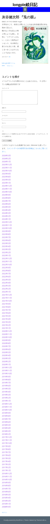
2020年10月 (7, 337)
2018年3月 (6, 431)
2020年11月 (7, 334)
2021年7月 (6, 310)
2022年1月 (6, 291)
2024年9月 (6, 195)
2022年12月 (7, 258)
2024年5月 (6, 207)
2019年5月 (6, 388)
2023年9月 (6, 231)
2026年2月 (6, 158)
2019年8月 (6, 379)
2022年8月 (6, 270)
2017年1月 (6, 470)
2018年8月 (6, 416)
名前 (4, 108)
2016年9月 (6, 482)
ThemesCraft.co (41, 520)
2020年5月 (6, 352)
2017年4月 (6, 461)
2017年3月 (6, 464)
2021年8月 (6, 307)
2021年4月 (6, 319)
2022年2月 (6, 288)
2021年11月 (7, 298)
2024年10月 (7, 192)
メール (5, 115)
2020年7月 (6, 346)
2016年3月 (6, 500)
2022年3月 (6, 285)
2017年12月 (7, 437)
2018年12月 (7, 404)
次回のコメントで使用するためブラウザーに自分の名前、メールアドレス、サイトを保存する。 (25, 135)
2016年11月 (7, 476)
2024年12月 (7, 186)
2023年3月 (6, 249)
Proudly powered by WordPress (13, 520)
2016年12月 (7, 473)
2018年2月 (6, 434)
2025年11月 (7, 167)
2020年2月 (6, 361)
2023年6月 (6, 240)
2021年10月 (7, 301)
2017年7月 (6, 452)
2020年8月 (6, 343)
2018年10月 (7, 410)
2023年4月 (6, 246)
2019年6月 (6, 385)
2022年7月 (6, 273)
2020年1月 (6, 364)
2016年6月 (6, 491)
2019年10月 (7, 373)
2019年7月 (6, 382)
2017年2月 (6, 467)
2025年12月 (7, 164)
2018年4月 (6, 428)
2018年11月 (7, 407)
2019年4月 (6, 391)
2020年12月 (7, 331)
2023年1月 (6, 255)
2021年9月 (6, 304)
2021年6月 (6, 313)
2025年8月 (6, 176)
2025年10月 (7, 170)
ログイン (4, 512)
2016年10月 (7, 479)
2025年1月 (6, 182)
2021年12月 (7, 295)
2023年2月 (6, 252)
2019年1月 (6, 400)
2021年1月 (6, 328)
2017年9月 (6, 446)
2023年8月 (6, 234)
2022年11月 (7, 261)
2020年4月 (6, 355)
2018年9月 (6, 413)
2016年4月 (6, 497)
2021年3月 (6, 322)
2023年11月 (7, 225)
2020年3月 (6, 358)
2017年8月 (6, 449)
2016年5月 (6, 494)
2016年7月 (6, 488)
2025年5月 (6, 179)
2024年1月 (6, 219)
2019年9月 (6, 376)
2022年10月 (7, 264)
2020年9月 (6, 340)
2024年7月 (6, 201)
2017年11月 (7, 440)
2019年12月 (7, 367)
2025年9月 (6, 173)
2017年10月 (7, 443)
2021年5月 (6, 316)
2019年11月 (7, 370)
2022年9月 (6, 267)
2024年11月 (7, 189)
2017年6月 (6, 455)
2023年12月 (7, 222)
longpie (20, 21)
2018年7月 (6, 419)
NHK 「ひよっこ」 (8, 65)
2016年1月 (6, 503)
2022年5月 (6, 279)
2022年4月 (6, 282)
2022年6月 (6, 276)
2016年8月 (6, 485)
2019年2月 (6, 397)
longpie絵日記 (25, 4)
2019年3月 (6, 394)
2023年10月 (7, 228)
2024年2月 (6, 216)
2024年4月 (6, 210)
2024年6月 (6, 204)
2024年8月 (6, 198)
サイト (4, 123)
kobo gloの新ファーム (8, 63)
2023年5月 (6, 243)
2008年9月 (6, 506)
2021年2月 (6, 325)
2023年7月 (6, 237)
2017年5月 (6, 458)
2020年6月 (6, 349)
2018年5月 (6, 425)
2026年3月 (6, 155)
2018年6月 (6, 422)
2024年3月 (6, 213)
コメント (5, 88)
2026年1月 (6, 161)
